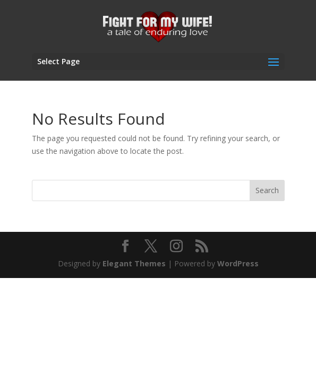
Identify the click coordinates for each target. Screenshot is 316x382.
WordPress (238, 263)
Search (267, 190)
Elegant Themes (134, 263)
